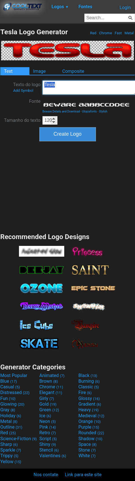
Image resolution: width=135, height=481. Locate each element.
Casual (10, 387)
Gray (7, 409)
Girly (46, 398)
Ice (45, 415)
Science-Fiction (18, 438)
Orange (89, 421)
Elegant (50, 392)
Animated (52, 375)
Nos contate (46, 474)
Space (87, 444)
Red (93, 33)
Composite (73, 71)
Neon (47, 421)
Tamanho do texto (22, 120)
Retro (47, 432)
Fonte (34, 101)
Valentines (52, 455)
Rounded (91, 432)
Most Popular (13, 375)
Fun (8, 398)
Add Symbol (23, 90)
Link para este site (83, 474)
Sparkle (10, 450)
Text (8, 71)
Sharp (9, 444)
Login (125, 7)
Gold (48, 404)
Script (48, 438)
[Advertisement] (67, 186)
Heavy (88, 409)
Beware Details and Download (61, 111)
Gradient (89, 404)
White (87, 455)
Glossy (89, 398)
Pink (47, 427)
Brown (48, 381)
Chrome (105, 33)
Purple (88, 427)
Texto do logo (26, 87)
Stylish (103, 111)
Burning (89, 381)
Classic (88, 387)
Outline (11, 427)
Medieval (91, 415)
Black (87, 375)
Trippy (9, 455)
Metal (129, 33)
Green (49, 409)
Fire (85, 392)
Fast (118, 33)
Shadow (90, 438)
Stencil (49, 450)
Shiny (47, 444)
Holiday (10, 415)
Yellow (10, 461)
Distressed (14, 392)
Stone (87, 450)
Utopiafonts (89, 111)
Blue (8, 381)
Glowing (12, 404)
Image (39, 71)
